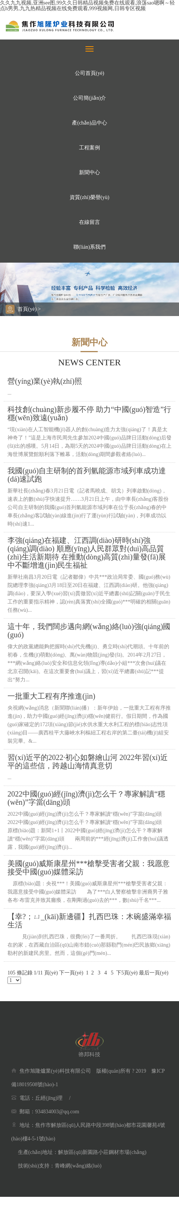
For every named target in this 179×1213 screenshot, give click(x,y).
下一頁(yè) (71, 973)
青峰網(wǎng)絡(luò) (78, 1166)
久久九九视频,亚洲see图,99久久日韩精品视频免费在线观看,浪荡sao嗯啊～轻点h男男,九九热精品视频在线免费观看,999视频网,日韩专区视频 (87, 5)
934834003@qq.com (57, 1111)
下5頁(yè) (127, 973)
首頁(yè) (27, 309)
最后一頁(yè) (154, 973)
